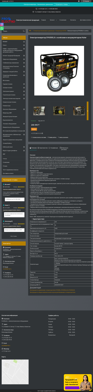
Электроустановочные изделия (11, 98)
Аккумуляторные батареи (10, 116)
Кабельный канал (8, 147)
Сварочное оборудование (10, 59)
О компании (63, 20)
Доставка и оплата (85, 20)
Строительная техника (9, 95)
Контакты (73, 20)
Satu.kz (54, 390)
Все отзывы (14, 236)
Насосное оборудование (9, 109)
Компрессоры (6, 105)
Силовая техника (7, 87)
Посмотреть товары (61, 4)
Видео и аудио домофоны (10, 150)
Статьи (5, 158)
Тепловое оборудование (9, 123)
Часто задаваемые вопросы (10, 169)
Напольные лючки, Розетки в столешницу (11, 67)
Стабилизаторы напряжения (11, 62)
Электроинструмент (8, 91)
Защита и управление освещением (12, 139)
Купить (34, 129)
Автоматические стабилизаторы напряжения (12, 135)
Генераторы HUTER (61, 30)
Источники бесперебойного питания (13, 131)
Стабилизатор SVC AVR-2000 (13, 199)
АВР (4, 154)
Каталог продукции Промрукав (11, 55)
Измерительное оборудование (11, 127)
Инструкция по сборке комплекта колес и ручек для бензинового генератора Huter (52, 292)
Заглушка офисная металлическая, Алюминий (14, 214)
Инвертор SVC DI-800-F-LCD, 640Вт (13, 229)
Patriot (4, 45)
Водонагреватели (8, 120)
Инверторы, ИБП (7, 113)
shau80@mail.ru (7, 269)
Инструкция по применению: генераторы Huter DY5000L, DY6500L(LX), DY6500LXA (52, 290)
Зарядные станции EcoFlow (10, 71)
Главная (43, 20)
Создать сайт (5, 1)
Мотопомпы (6, 80)
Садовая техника (7, 84)
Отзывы (5, 166)
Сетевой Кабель (7, 143)
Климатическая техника (9, 102)
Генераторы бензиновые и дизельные (44, 30)
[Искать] (24, 31)
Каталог (52, 20)
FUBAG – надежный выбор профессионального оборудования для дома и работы (12, 50)
